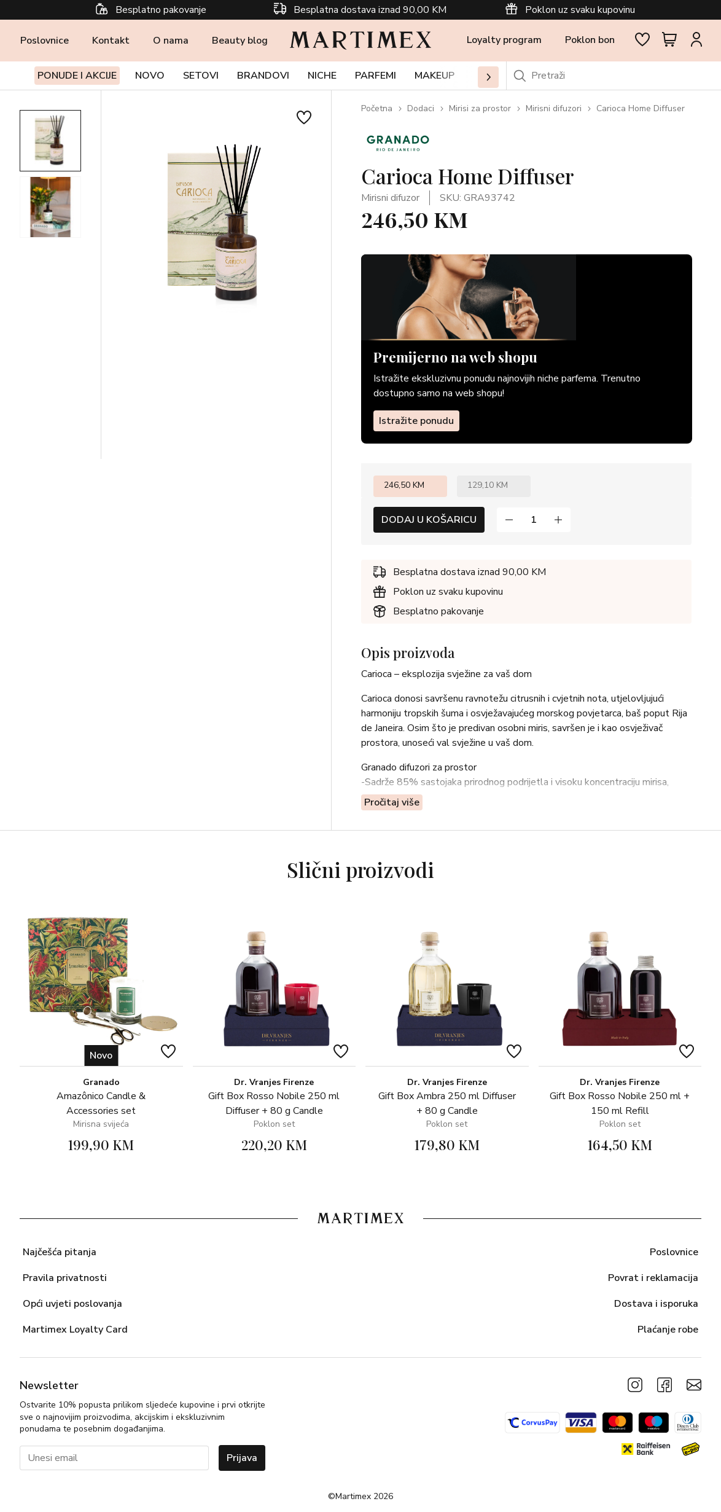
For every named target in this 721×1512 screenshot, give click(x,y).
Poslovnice (44, 40)
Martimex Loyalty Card (75, 1329)
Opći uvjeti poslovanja (72, 1303)
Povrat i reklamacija (653, 1278)
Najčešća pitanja (59, 1252)
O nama (171, 40)
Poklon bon (590, 40)
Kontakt (111, 40)
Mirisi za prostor (480, 108)
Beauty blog (240, 40)
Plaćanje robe (667, 1329)
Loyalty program (504, 40)
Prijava (242, 1458)
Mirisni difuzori (554, 108)
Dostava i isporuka (656, 1303)
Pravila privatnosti (65, 1278)
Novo (150, 75)
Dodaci (420, 108)
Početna (376, 108)
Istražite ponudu (416, 421)
